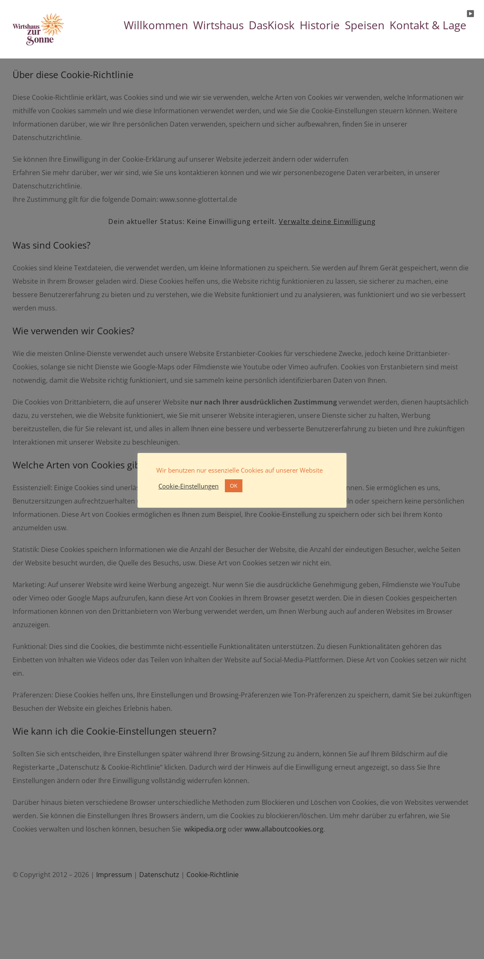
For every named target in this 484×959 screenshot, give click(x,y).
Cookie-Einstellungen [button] (188, 486)
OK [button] (233, 485)
